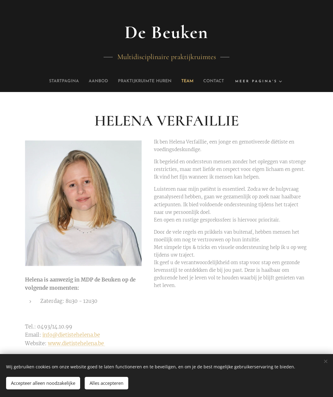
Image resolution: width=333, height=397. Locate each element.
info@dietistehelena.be (71, 335)
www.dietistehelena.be (76, 343)
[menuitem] (55, 81)
